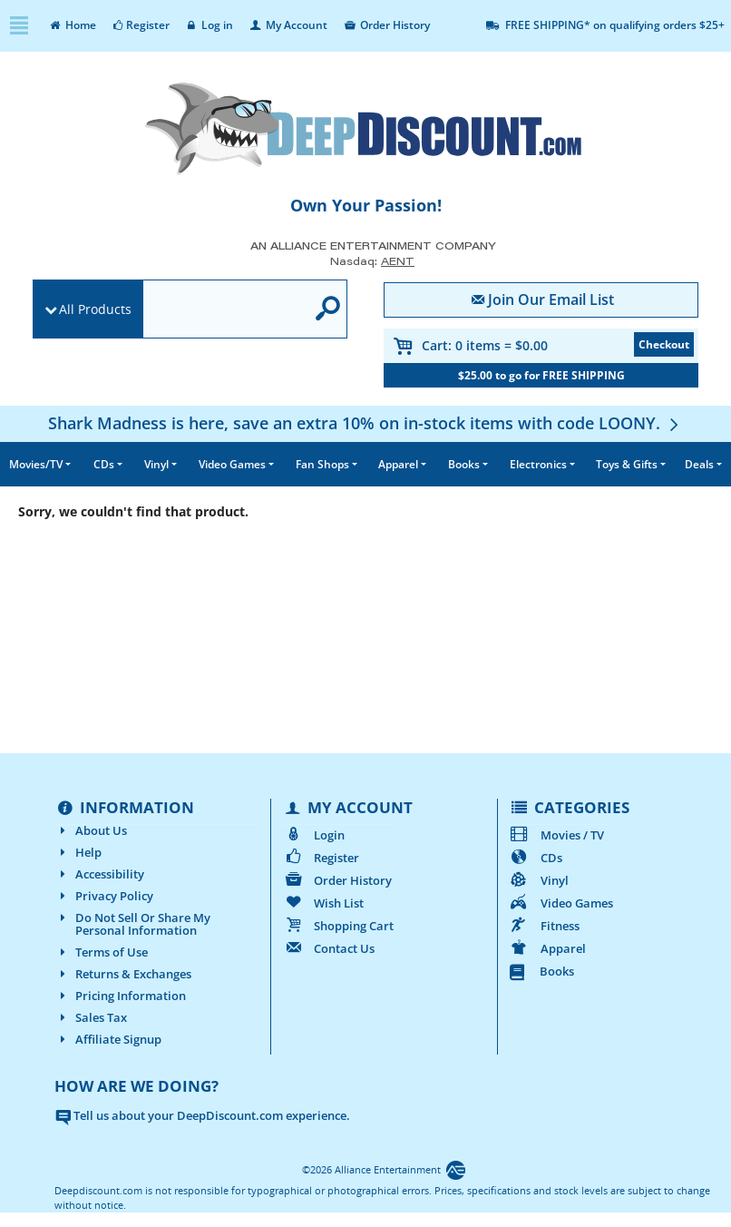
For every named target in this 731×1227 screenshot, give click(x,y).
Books (542, 971)
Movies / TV (556, 835)
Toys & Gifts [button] (627, 464)
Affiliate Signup (107, 1039)
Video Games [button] (232, 464)
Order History (386, 25)
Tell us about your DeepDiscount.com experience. (202, 1115)
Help (78, 852)
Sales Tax (90, 1017)
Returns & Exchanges (122, 973)
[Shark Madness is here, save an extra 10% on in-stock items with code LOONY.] (365, 423)
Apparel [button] (398, 464)
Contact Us (328, 948)
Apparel (547, 948)
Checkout (663, 344)
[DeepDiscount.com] (365, 129)
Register (140, 25)
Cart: (485, 345)
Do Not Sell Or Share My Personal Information (132, 924)
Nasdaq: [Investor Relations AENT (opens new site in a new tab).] (372, 261)
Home (71, 25)
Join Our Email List (541, 299)
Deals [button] (699, 464)
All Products (95, 309)
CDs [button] (103, 464)
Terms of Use (101, 952)
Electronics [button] (538, 464)
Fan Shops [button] (322, 464)
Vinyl (539, 880)
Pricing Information (120, 995)
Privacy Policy (103, 895)
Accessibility (99, 874)
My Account (287, 25)
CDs (535, 857)
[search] (224, 309)
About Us (90, 830)
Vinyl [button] (156, 464)
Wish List (323, 903)
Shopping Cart (338, 926)
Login (313, 835)
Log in (209, 25)
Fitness (544, 926)
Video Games (561, 903)
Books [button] (464, 464)
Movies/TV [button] (36, 464)
